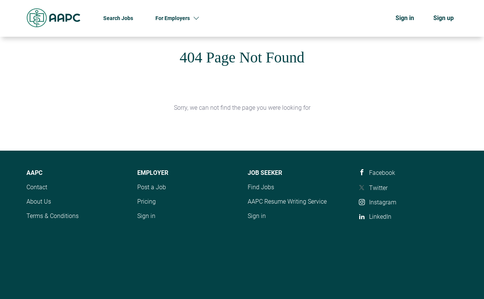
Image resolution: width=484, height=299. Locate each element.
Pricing (146, 201)
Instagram (382, 202)
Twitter (378, 188)
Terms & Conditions (52, 216)
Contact (36, 187)
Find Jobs (261, 187)
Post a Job (151, 187)
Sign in (405, 18)
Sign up (443, 18)
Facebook (382, 172)
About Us (38, 201)
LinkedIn (380, 216)
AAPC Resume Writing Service (287, 201)
